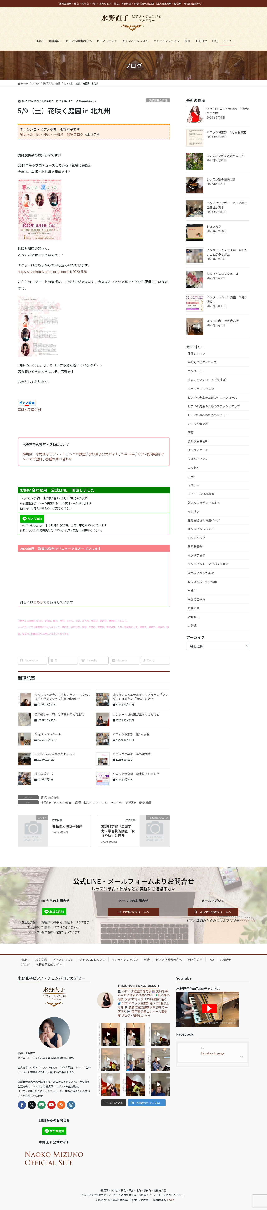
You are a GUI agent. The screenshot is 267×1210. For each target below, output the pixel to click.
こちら (38, 601)
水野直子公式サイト (103, 453)
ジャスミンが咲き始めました (225, 156)
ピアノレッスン (63, 959)
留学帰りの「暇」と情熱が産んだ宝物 (59, 714)
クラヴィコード (198, 450)
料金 (147, 959)
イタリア (193, 511)
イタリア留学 (196, 555)
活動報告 (193, 617)
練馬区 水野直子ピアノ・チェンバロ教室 (54, 453)
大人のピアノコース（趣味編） (208, 380)
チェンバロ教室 (62, 802)
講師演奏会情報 (158, 100)
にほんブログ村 (29, 409)
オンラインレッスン (201, 529)
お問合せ (226, 959)
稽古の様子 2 (44, 773)
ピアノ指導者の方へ (169, 959)
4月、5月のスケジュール (223, 273)
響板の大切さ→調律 (67, 826)
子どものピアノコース (202, 362)
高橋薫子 (131, 802)
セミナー (193, 485)
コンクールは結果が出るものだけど (136, 714)
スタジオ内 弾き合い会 (223, 321)
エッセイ (193, 467)
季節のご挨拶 (196, 599)
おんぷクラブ (196, 538)
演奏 (191, 432)
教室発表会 (195, 546)
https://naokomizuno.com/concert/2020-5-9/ (52, 271)
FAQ (211, 959)
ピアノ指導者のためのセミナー (208, 415)
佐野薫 (77, 802)
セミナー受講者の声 (201, 494)
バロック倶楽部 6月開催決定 (226, 132)
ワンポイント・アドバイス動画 (208, 564)
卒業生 (192, 590)
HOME (25, 959)
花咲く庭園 (145, 802)
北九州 (87, 802)
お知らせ (193, 608)
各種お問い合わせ (58, 458)
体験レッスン (196, 353)
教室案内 (41, 959)
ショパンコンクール (47, 734)
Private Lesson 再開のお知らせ (54, 754)
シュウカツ (214, 226)
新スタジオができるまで (204, 503)
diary (191, 476)
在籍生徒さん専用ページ (204, 520)
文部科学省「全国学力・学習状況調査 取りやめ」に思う (118, 831)
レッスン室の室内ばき (221, 179)
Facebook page (212, 1052)
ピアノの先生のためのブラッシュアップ (214, 406)
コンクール (195, 371)
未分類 (192, 625)
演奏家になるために (201, 573)
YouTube (128, 453)
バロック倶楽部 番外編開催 (132, 754)
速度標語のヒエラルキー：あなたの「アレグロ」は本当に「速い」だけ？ (140, 696)
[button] (133, 912)
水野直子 (46, 802)
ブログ (25, 964)
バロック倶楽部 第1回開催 (131, 734)
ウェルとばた (101, 802)
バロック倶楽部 (198, 424)
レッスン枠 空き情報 (202, 582)
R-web (170, 1199)
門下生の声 (195, 959)
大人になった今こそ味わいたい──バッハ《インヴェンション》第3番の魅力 (62, 696)
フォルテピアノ (198, 459)
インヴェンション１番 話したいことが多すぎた (227, 252)
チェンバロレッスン (201, 389)
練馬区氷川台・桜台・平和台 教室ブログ (51, 134)
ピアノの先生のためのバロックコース (212, 397)
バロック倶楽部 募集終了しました (136, 773)
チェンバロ (117, 802)
